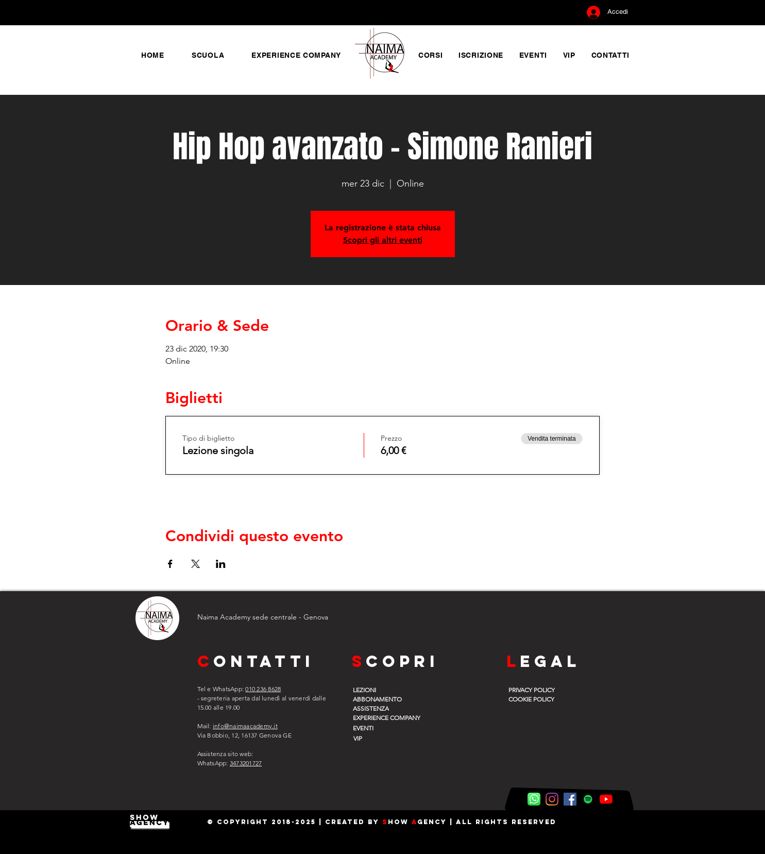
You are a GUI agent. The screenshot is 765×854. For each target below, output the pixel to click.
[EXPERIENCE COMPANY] (393, 717)
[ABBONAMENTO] (379, 699)
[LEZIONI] (379, 689)
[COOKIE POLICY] (534, 699)
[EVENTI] (379, 728)
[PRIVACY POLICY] (534, 689)
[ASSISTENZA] (379, 708)
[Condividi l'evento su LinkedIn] (221, 564)
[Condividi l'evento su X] (195, 564)
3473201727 (246, 763)
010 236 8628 (263, 689)
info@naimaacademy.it (245, 726)
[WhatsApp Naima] (534, 799)
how (400, 822)
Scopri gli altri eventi (382, 240)
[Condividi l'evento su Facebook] (170, 564)
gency (432, 822)
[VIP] (378, 738)
